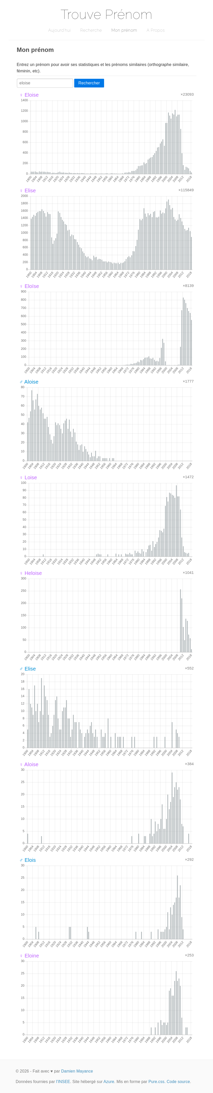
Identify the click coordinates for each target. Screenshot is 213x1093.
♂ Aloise (29, 382)
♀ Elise (27, 190)
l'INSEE (63, 1081)
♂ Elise (27, 669)
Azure (109, 1081)
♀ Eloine (29, 955)
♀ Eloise (29, 95)
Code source (178, 1081)
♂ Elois (27, 860)
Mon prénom (124, 30)
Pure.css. (157, 1081)
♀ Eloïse (29, 286)
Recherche (91, 30)
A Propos (156, 30)
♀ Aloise (29, 764)
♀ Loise (28, 477)
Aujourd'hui (59, 30)
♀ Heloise (30, 573)
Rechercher (89, 83)
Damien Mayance (77, 1071)
